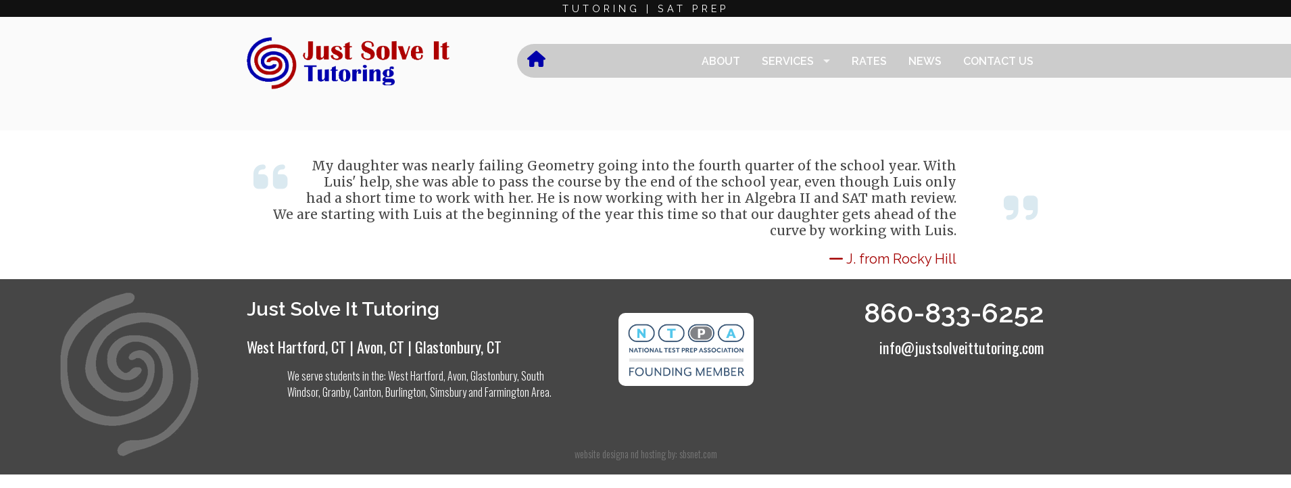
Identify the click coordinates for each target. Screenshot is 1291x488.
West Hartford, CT (296, 346)
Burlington (405, 392)
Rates (869, 61)
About (721, 61)
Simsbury (448, 392)
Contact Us (998, 61)
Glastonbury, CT (458, 346)
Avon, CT (380, 346)
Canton (367, 392)
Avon (456, 376)
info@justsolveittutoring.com (961, 347)
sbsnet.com (698, 454)
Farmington (507, 392)
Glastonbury (493, 376)
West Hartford (415, 376)
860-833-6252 (954, 312)
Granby (335, 392)
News (925, 61)
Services (788, 61)
